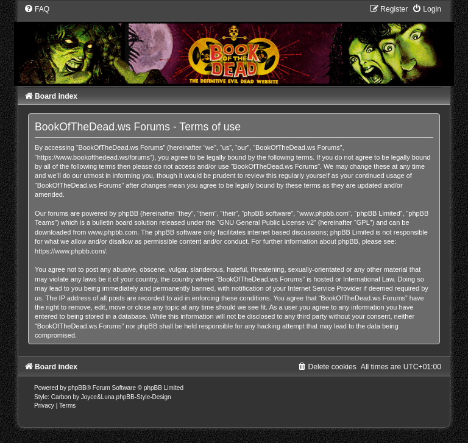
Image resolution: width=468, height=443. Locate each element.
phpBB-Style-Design (143, 397)
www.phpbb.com (113, 232)
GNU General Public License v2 (266, 222)
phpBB (77, 388)
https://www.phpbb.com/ (70, 251)
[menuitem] (36, 9)
